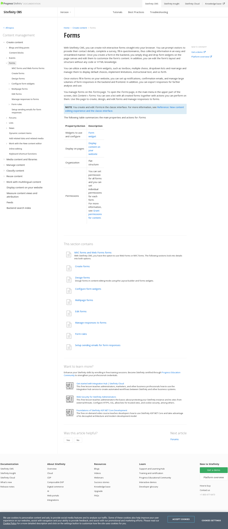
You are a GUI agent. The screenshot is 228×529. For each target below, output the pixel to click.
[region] (114, 520)
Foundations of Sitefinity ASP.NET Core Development (102, 410)
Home (67, 27)
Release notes (7, 486)
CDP (49, 477)
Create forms (82, 266)
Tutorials (117, 12)
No (78, 440)
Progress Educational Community (155, 477)
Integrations (53, 500)
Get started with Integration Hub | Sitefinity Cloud (100, 383)
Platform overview (201, 57)
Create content (80, 27)
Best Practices (136, 12)
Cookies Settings (211, 520)
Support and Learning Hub (152, 468)
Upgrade (98, 491)
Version (65, 12)
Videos (97, 473)
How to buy (205, 485)
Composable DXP (55, 482)
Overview (51, 468)
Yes (68, 440)
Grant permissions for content (95, 214)
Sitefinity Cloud (7, 477)
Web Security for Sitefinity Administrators (96, 396)
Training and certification (151, 473)
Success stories (101, 482)
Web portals (53, 495)
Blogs (96, 468)
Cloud (50, 473)
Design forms (82, 277)
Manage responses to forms (90, 322)
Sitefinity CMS (7, 468)
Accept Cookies (181, 519)
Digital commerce (55, 486)
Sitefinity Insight (8, 473)
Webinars (99, 477)
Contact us (205, 490)
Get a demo (198, 52)
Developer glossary (148, 486)
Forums (174, 439)
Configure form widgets (88, 288)
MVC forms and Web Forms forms (93, 252)
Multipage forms (84, 300)
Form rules (81, 333)
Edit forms (81, 311)
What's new (6, 482)
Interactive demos (148, 482)
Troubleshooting (159, 12)
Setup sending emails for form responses (97, 345)
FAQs (96, 495)
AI (48, 491)
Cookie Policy (10, 523)
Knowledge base (102, 486)
